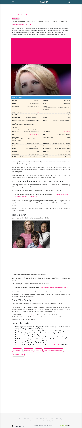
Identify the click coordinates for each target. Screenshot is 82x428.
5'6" (38, 112)
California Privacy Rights (57, 419)
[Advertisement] (41, 49)
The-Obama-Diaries (18, 354)
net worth (56, 345)
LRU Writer (16, 24)
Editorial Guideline (45, 419)
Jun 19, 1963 (67, 131)
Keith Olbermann (28, 350)
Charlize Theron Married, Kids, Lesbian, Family (53, 288)
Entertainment (22, 15)
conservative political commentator (53, 350)
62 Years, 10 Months (34, 134)
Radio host (38, 350)
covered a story (29, 315)
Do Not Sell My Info (48, 421)
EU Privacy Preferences (36, 421)
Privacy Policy (35, 419)
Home (14, 15)
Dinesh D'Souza (17, 350)
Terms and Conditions (25, 419)
